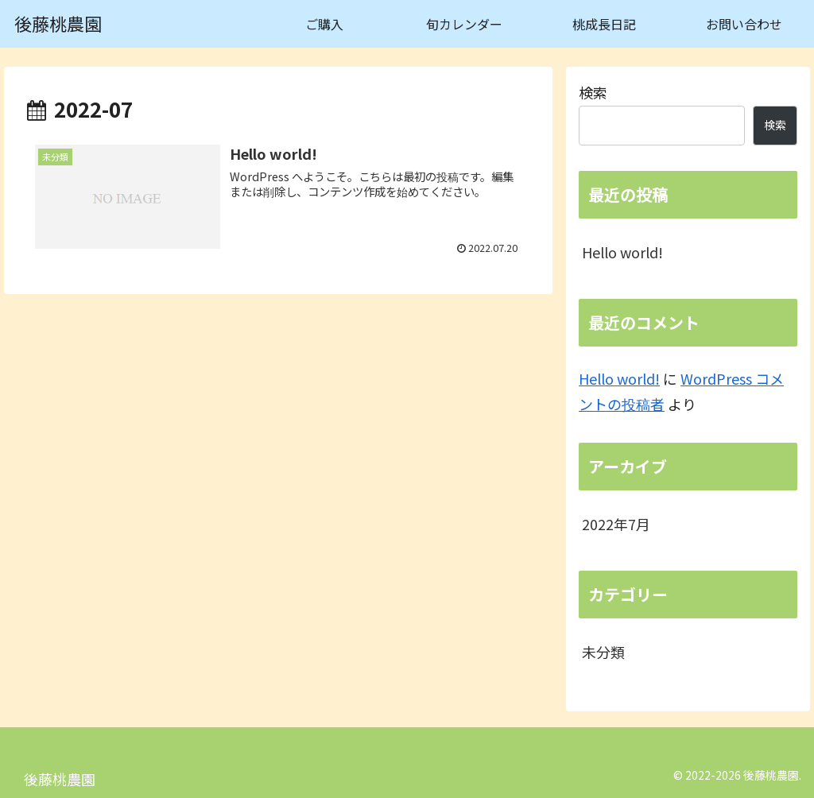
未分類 (603, 651)
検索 (593, 92)
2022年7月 (616, 523)
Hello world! (622, 252)
